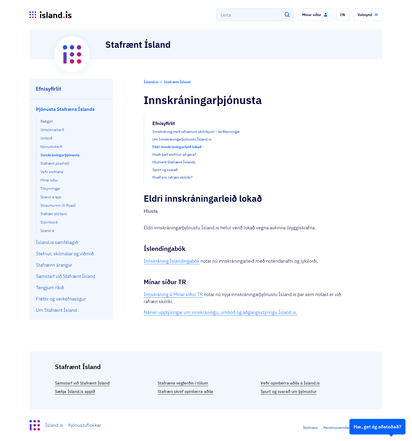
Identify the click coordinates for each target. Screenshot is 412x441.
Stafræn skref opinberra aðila (185, 391)
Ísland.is (54, 425)
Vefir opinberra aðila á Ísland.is (290, 383)
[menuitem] (71, 169)
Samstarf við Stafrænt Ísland (82, 383)
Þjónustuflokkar (84, 425)
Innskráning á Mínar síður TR (173, 294)
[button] (315, 14)
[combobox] (255, 14)
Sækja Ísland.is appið (75, 391)
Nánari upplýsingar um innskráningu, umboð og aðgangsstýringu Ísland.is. (220, 312)
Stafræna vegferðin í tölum (183, 383)
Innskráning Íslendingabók (171, 261)
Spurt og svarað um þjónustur (289, 391)
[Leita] (287, 15)
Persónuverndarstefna (341, 427)
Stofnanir (310, 427)
